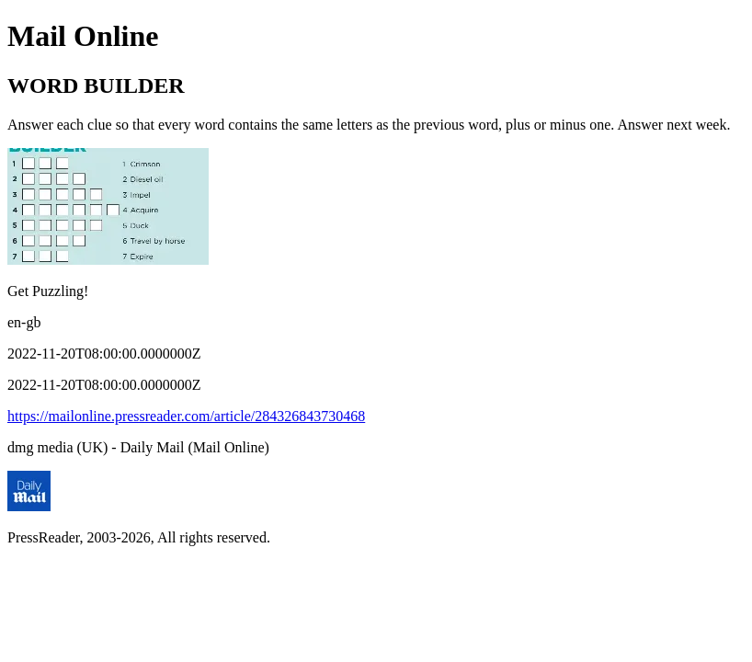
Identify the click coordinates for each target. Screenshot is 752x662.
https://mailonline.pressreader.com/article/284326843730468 (186, 416)
